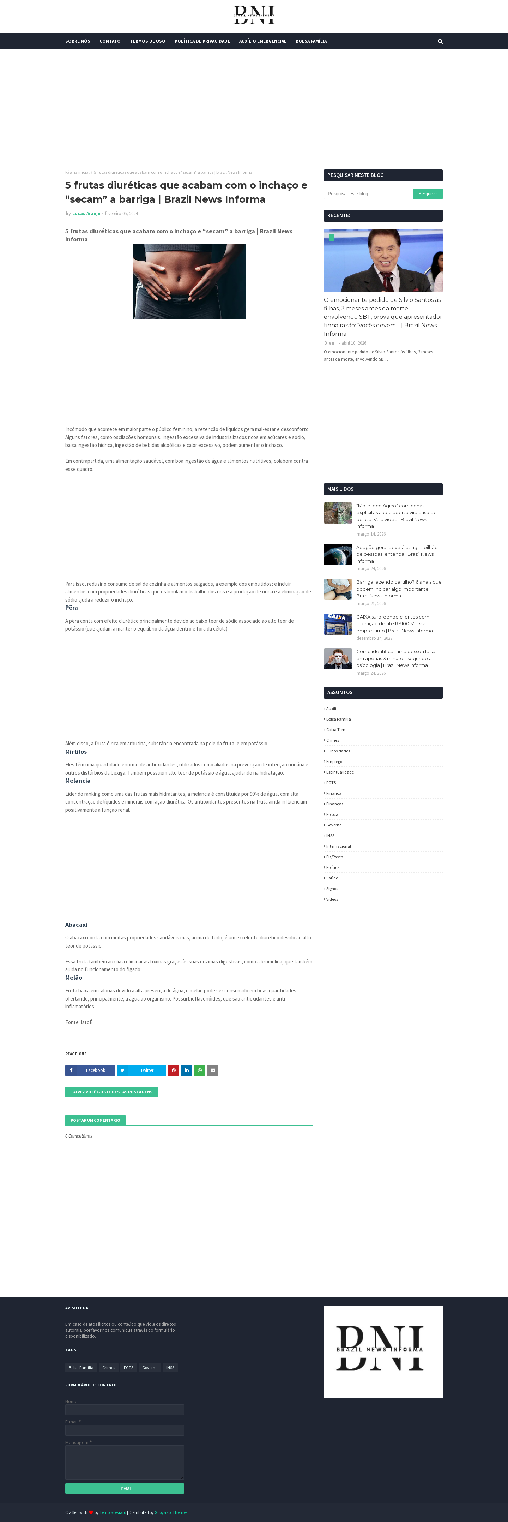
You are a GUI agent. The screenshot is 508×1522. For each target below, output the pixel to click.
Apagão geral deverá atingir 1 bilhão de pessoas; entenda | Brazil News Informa (397, 554)
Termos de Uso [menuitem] (147, 41)
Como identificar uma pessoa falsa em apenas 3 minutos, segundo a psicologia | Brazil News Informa (395, 658)
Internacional (338, 846)
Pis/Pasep (334, 856)
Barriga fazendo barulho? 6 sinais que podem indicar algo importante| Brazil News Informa (399, 588)
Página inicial (77, 172)
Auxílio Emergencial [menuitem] (262, 41)
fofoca (332, 814)
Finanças (334, 803)
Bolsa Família (338, 719)
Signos (332, 888)
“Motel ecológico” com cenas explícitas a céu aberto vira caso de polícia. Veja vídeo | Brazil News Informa (396, 516)
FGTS (331, 782)
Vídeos (332, 899)
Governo (333, 825)
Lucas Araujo (86, 213)
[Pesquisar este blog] (368, 194)
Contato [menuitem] (110, 41)
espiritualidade (340, 772)
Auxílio (332, 708)
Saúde (332, 878)
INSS (330, 835)
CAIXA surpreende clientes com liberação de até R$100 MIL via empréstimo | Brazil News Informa (394, 623)
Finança (333, 793)
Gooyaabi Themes (171, 1512)
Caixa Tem (335, 729)
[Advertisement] (254, 109)
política (333, 867)
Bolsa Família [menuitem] (311, 41)
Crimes (332, 740)
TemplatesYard (112, 1512)
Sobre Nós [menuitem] (77, 41)
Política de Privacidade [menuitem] (202, 41)
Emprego (334, 761)
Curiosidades (338, 750)
